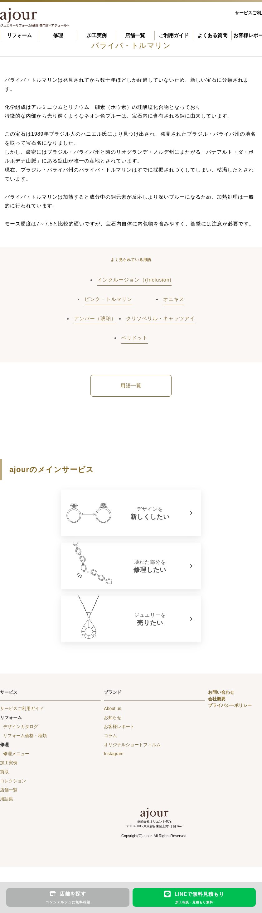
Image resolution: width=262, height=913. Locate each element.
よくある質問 (212, 35)
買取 (4, 771)
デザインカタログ (20, 726)
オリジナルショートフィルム (132, 744)
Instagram (113, 753)
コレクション (13, 780)
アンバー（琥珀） (95, 318)
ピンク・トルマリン (108, 299)
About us (112, 708)
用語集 (6, 798)
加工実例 (97, 35)
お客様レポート (119, 726)
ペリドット (134, 338)
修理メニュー (16, 753)
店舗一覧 (135, 35)
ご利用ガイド (174, 35)
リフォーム (19, 35)
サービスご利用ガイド (22, 708)
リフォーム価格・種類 (25, 735)
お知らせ (112, 717)
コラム (110, 735)
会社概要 (217, 698)
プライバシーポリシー (230, 705)
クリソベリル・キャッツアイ (160, 318)
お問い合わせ (221, 692)
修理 (58, 35)
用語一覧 (131, 385)
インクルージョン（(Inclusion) (134, 280)
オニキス (173, 299)
